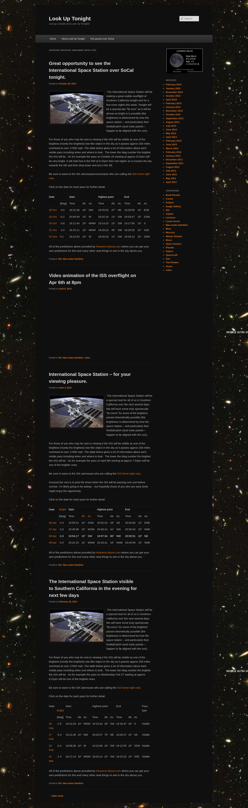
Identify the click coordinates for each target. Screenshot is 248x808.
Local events (173, 221)
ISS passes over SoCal (102, 38)
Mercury (170, 232)
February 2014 (173, 103)
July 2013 (171, 126)
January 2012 (173, 156)
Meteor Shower (174, 236)
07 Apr (53, 529)
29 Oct (53, 209)
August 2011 (172, 167)
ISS (60, 259)
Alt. (83, 516)
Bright (62, 509)
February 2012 (173, 152)
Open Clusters (174, 243)
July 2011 (171, 170)
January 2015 (173, 88)
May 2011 (171, 178)
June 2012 (171, 144)
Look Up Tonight (70, 18)
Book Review (173, 195)
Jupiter (169, 214)
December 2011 (174, 159)
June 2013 (171, 129)
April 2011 (171, 182)
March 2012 (172, 148)
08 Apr (53, 535)
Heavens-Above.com (108, 246)
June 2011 (171, 174)
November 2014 (174, 92)
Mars (168, 228)
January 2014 (173, 107)
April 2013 (171, 137)
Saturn (169, 251)
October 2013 (173, 114)
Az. (90, 516)
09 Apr (53, 542)
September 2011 (175, 163)
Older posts (56, 796)
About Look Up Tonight (73, 38)
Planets (170, 247)
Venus (169, 266)
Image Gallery (173, 206)
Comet (169, 198)
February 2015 (173, 84)
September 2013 (175, 118)
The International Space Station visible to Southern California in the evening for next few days (93, 588)
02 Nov (53, 236)
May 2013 (171, 133)
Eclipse (170, 202)
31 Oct (53, 229)
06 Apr (53, 522)
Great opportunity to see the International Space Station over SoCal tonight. (91, 70)
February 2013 (173, 140)
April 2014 (171, 99)
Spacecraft (171, 255)
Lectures (170, 217)
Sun (168, 258)
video (87, 358)
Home (53, 38)
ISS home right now (128, 473)
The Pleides (172, 262)
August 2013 (172, 122)
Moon (169, 240)
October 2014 (173, 96)
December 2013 (174, 110)
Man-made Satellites (73, 259)
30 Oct (53, 223)
